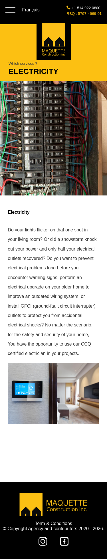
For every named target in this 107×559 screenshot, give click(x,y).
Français (30, 9)
